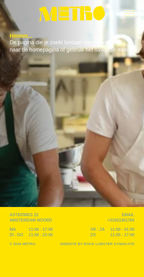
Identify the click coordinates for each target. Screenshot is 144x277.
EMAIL (128, 214)
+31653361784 (121, 220)
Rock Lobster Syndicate (109, 244)
